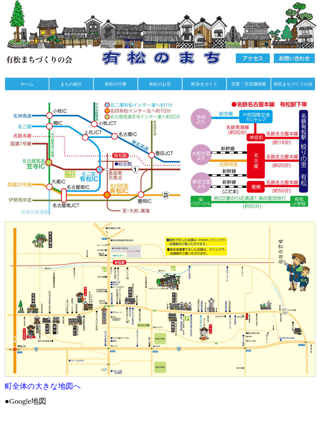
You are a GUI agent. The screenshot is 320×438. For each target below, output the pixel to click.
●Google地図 (25, 401)
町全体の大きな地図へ (43, 386)
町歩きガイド (204, 84)
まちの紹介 (71, 84)
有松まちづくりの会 (293, 84)
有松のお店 (160, 84)
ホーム (26, 84)
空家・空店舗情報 (248, 84)
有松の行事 (116, 84)
